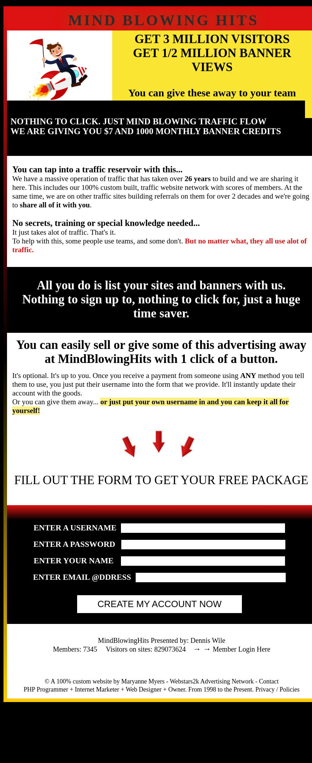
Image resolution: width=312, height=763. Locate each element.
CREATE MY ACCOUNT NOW (159, 604)
